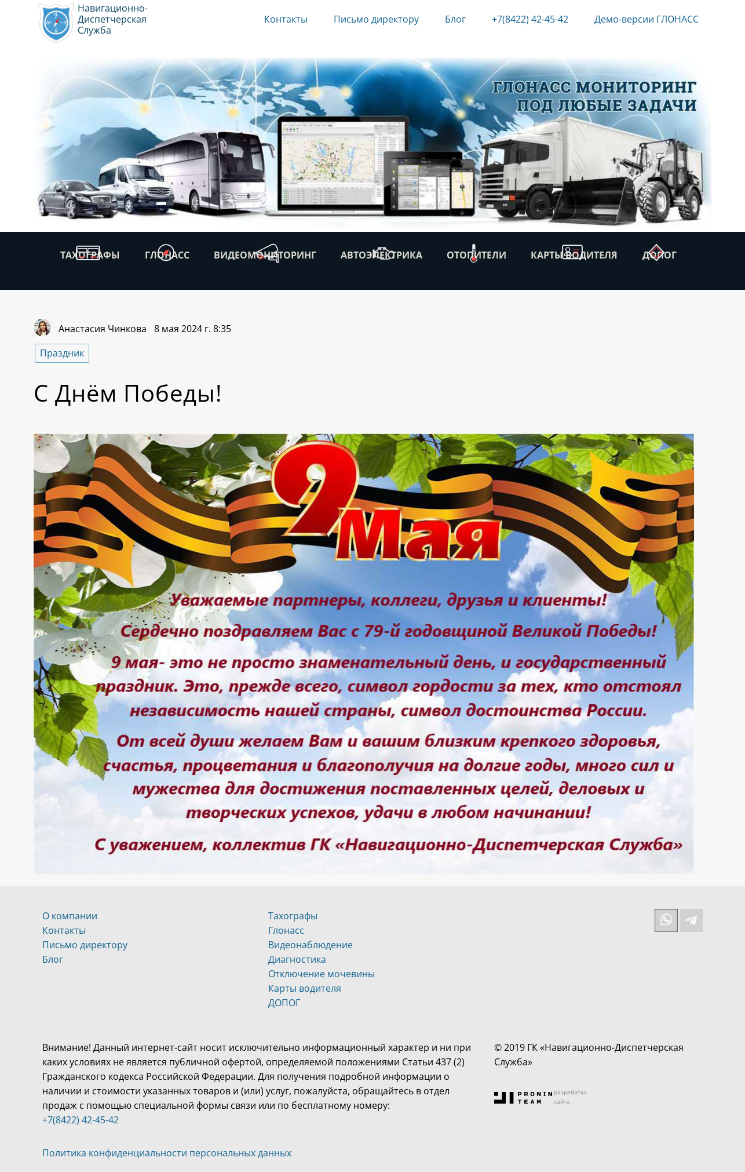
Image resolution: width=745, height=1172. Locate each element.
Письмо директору (376, 19)
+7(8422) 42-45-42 (530, 19)
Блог (455, 19)
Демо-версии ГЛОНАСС (646, 19)
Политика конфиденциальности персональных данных (166, 1152)
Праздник (62, 353)
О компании (69, 915)
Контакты (286, 19)
